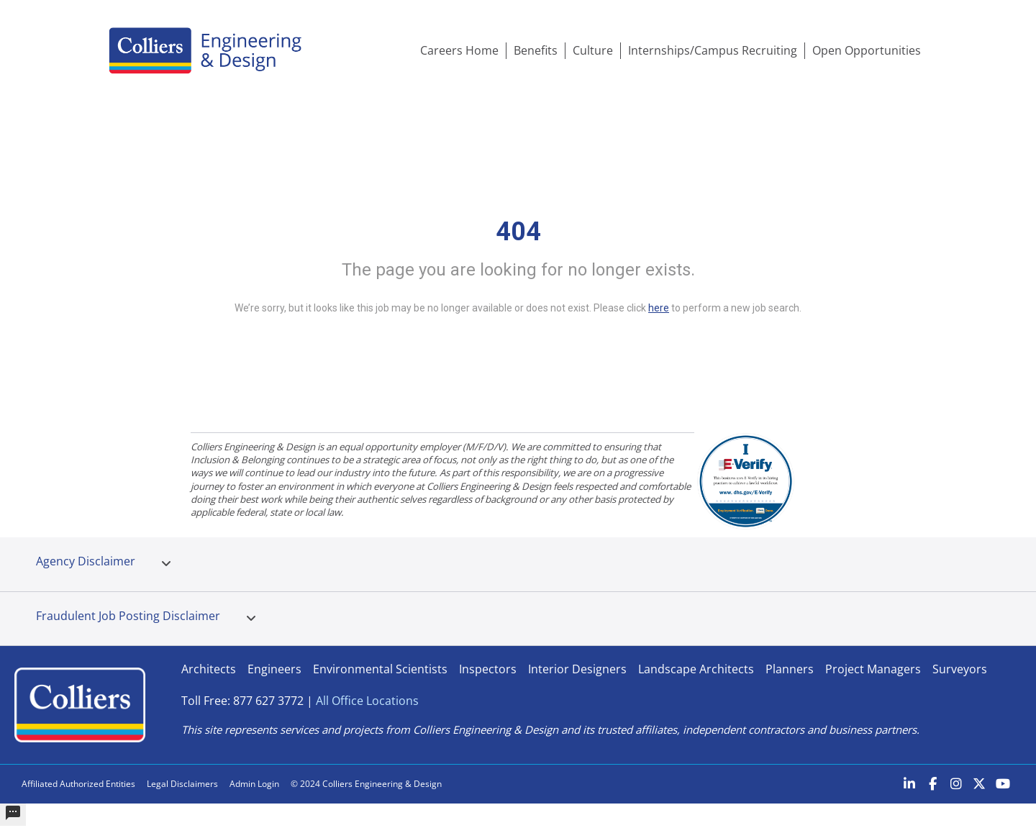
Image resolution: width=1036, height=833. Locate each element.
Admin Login (254, 784)
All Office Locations (367, 701)
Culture (593, 50)
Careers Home (459, 50)
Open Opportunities (866, 50)
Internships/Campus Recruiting (712, 50)
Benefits (536, 50)
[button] (166, 564)
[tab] (166, 564)
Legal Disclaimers (182, 784)
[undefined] (13, 815)
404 (518, 232)
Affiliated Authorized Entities (78, 784)
